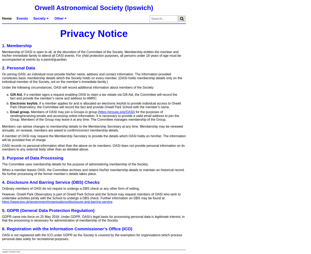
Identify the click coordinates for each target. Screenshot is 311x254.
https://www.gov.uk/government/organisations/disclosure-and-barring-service (57, 202)
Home (7, 18)
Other (60, 18)
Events (22, 18)
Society (41, 18)
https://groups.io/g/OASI (116, 112)
